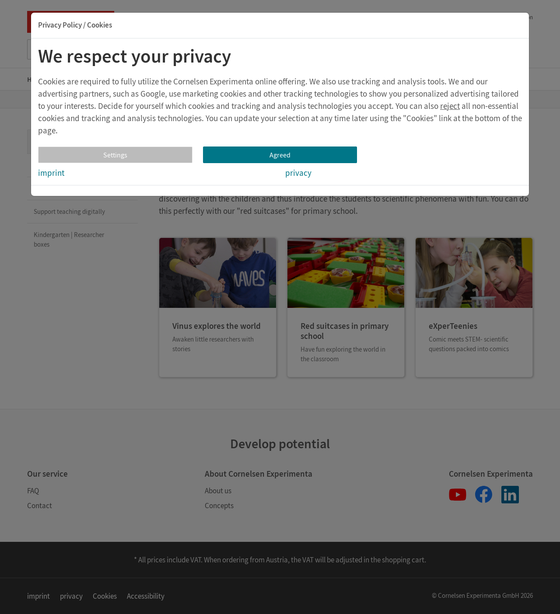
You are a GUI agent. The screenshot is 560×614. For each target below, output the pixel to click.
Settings (115, 154)
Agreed (280, 154)
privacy (298, 172)
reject (450, 106)
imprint (51, 172)
